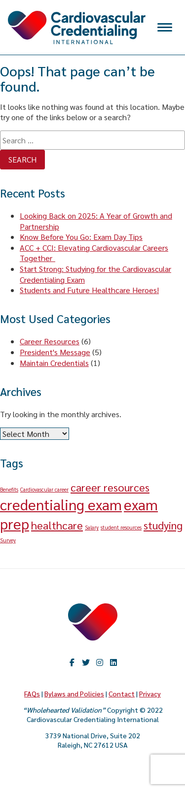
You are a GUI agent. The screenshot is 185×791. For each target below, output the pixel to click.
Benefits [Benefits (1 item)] (9, 489)
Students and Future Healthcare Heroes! (89, 290)
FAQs (32, 693)
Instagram (100, 662)
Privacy (150, 693)
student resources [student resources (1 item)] (121, 527)
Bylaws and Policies (74, 693)
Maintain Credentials (54, 363)
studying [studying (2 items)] (163, 525)
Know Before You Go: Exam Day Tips (81, 236)
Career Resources (49, 341)
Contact (122, 693)
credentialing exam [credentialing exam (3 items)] (61, 504)
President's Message (55, 352)
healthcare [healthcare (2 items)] (57, 525)
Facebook (72, 662)
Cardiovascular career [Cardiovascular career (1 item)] (44, 489)
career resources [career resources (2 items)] (110, 487)
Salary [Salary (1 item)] (92, 527)
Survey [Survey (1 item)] (8, 540)
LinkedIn (113, 662)
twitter (86, 662)
